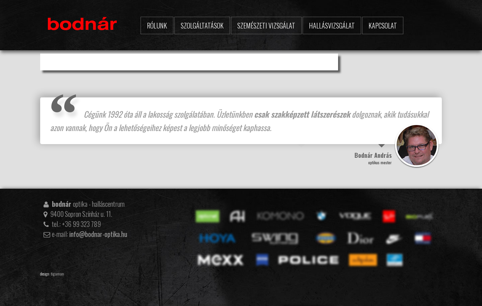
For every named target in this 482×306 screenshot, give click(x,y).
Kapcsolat (383, 25)
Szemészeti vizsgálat (266, 25)
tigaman (57, 274)
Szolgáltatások (202, 25)
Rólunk (157, 25)
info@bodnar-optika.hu (98, 234)
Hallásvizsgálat (332, 25)
